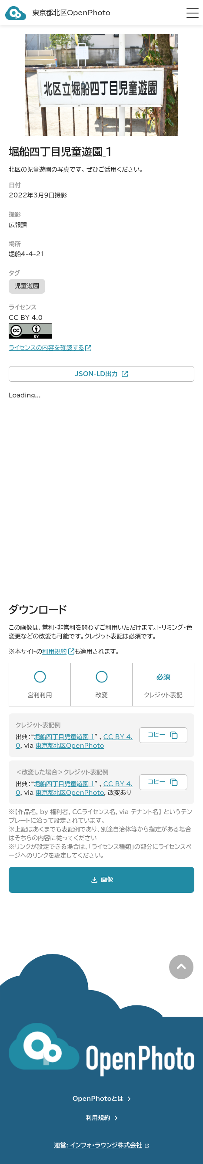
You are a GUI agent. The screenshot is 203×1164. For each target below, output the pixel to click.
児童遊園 (27, 286)
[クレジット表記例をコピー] (163, 735)
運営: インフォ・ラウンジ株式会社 (98, 1145)
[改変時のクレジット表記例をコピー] (163, 782)
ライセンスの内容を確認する (46, 348)
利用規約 (98, 1118)
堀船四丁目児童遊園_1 (64, 737)
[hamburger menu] (192, 13)
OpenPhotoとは (98, 1099)
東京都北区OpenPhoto (70, 746)
